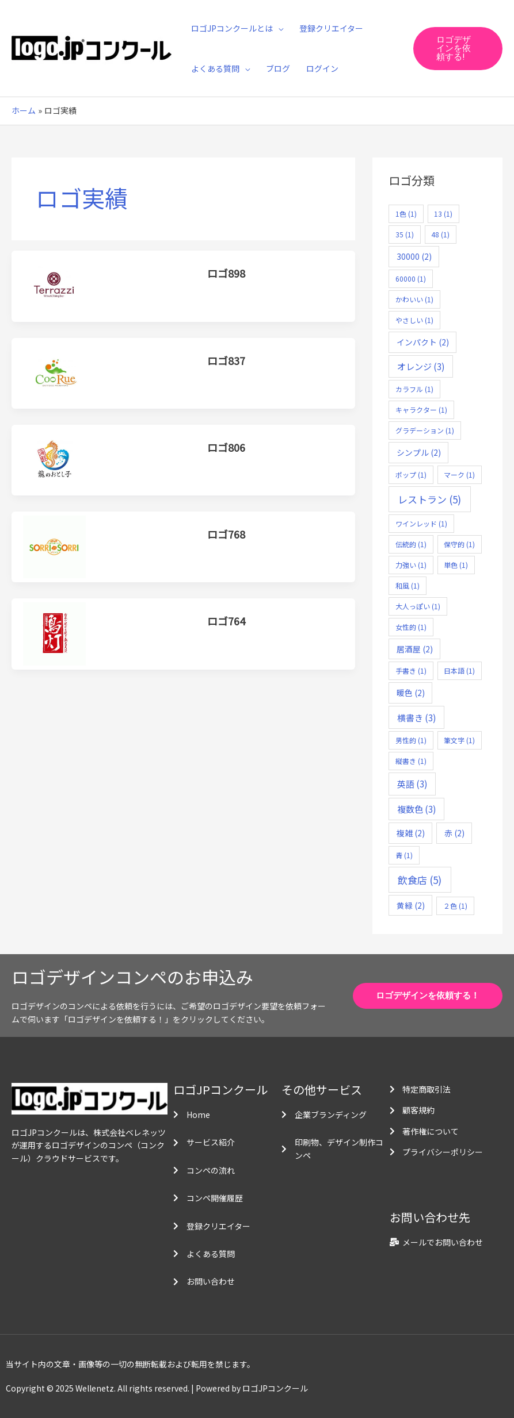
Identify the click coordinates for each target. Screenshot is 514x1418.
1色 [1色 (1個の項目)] (406, 213)
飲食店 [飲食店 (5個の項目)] (419, 880)
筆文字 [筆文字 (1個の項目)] (459, 740)
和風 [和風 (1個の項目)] (407, 585)
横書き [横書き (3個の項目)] (416, 717)
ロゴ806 (226, 447)
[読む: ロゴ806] (54, 458)
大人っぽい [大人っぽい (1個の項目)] (417, 606)
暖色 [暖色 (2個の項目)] (411, 692)
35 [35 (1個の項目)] (404, 234)
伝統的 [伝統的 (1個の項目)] (411, 544)
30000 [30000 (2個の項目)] (414, 256)
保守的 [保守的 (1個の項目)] (459, 544)
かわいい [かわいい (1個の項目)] (414, 299)
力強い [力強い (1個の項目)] (411, 565)
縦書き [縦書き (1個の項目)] (411, 761)
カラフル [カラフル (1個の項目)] (414, 389)
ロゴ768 (226, 534)
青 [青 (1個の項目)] (404, 855)
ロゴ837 (226, 360)
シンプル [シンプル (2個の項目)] (419, 452)
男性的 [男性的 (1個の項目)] (411, 740)
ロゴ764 (226, 620)
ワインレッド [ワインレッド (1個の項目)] (421, 523)
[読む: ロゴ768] (54, 545)
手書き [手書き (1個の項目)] (411, 670)
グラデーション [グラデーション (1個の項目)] (424, 430)
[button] (457, 48)
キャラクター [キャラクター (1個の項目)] (421, 409)
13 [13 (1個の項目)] (443, 213)
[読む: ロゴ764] (54, 633)
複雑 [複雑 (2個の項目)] (411, 833)
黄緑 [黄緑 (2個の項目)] (411, 905)
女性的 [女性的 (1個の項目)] (411, 627)
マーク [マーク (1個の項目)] (459, 474)
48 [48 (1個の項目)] (440, 234)
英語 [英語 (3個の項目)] (412, 783)
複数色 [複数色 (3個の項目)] (416, 808)
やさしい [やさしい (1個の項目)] (414, 320)
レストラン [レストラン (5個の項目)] (429, 499)
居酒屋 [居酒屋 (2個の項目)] (415, 649)
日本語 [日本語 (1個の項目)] (459, 670)
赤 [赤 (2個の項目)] (454, 833)
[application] (278, 28)
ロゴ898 (226, 273)
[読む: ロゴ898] (54, 285)
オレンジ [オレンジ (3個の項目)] (421, 366)
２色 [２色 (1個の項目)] (455, 905)
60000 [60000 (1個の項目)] (410, 278)
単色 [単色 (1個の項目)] (456, 565)
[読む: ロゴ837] (54, 372)
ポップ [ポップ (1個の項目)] (411, 474)
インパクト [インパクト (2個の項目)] (423, 342)
